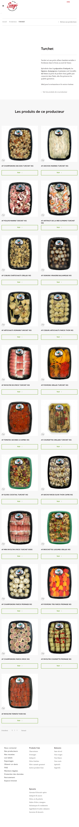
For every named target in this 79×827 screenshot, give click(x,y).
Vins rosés (57, 761)
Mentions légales (11, 771)
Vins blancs (58, 758)
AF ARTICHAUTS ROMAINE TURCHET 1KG (16, 330)
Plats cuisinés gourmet (37, 764)
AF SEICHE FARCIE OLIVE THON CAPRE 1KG (57, 495)
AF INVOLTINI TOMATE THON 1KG (14, 714)
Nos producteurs (11, 751)
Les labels (8, 758)
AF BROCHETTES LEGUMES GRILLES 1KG (55, 549)
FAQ (6, 768)
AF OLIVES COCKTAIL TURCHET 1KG (15, 495)
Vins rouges (58, 755)
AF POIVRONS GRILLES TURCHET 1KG (54, 385)
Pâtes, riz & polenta (36, 799)
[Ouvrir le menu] (3, 6)
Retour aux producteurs (68, 22)
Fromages (32, 755)
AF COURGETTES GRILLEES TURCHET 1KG (56, 440)
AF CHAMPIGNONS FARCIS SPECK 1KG (16, 659)
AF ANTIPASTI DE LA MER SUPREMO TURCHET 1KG (58, 222)
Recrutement (9, 777)
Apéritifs (57, 764)
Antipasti (32, 758)
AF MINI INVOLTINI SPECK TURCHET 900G (17, 549)
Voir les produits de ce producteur (55, 92)
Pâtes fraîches (34, 761)
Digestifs (57, 768)
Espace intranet (10, 781)
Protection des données (14, 774)
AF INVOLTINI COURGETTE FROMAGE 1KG (56, 659)
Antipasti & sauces (35, 796)
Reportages (8, 761)
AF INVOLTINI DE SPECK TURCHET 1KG (16, 385)
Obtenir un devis (11, 764)
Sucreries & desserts (36, 812)
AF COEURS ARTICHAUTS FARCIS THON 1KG (57, 330)
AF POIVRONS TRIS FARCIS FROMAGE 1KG (56, 604)
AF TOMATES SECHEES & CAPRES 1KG (15, 440)
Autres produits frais (36, 768)
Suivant (23, 730)
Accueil (4, 22)
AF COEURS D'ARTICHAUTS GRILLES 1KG (16, 275)
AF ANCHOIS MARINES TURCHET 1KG (54, 166)
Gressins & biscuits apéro (38, 792)
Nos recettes (9, 754)
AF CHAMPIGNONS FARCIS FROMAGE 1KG (17, 604)
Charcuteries (33, 751)
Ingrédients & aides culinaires (39, 809)
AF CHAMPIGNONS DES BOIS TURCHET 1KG (17, 166)
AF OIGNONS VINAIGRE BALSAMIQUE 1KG (56, 275)
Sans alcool (58, 751)
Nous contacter (10, 748)
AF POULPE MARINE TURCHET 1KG (14, 221)
